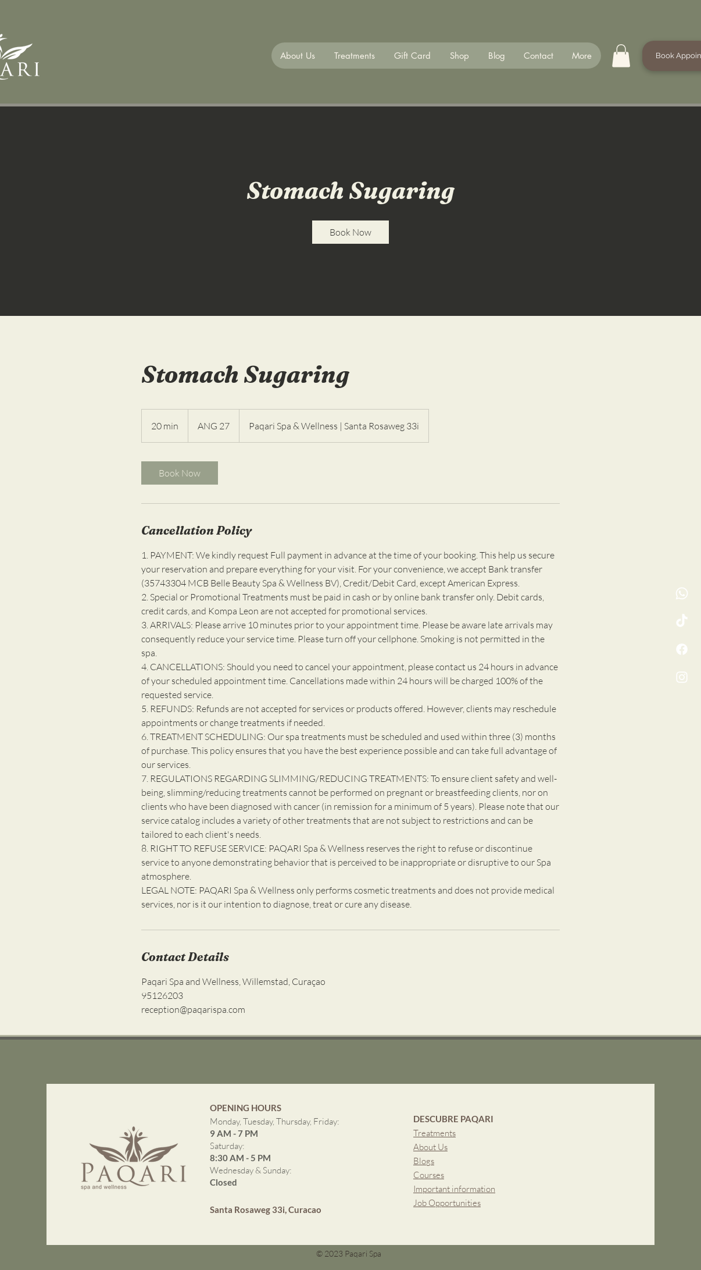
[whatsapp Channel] (681, 593)
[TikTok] (681, 621)
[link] (350, 232)
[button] (621, 55)
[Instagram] (681, 677)
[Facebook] (681, 649)
